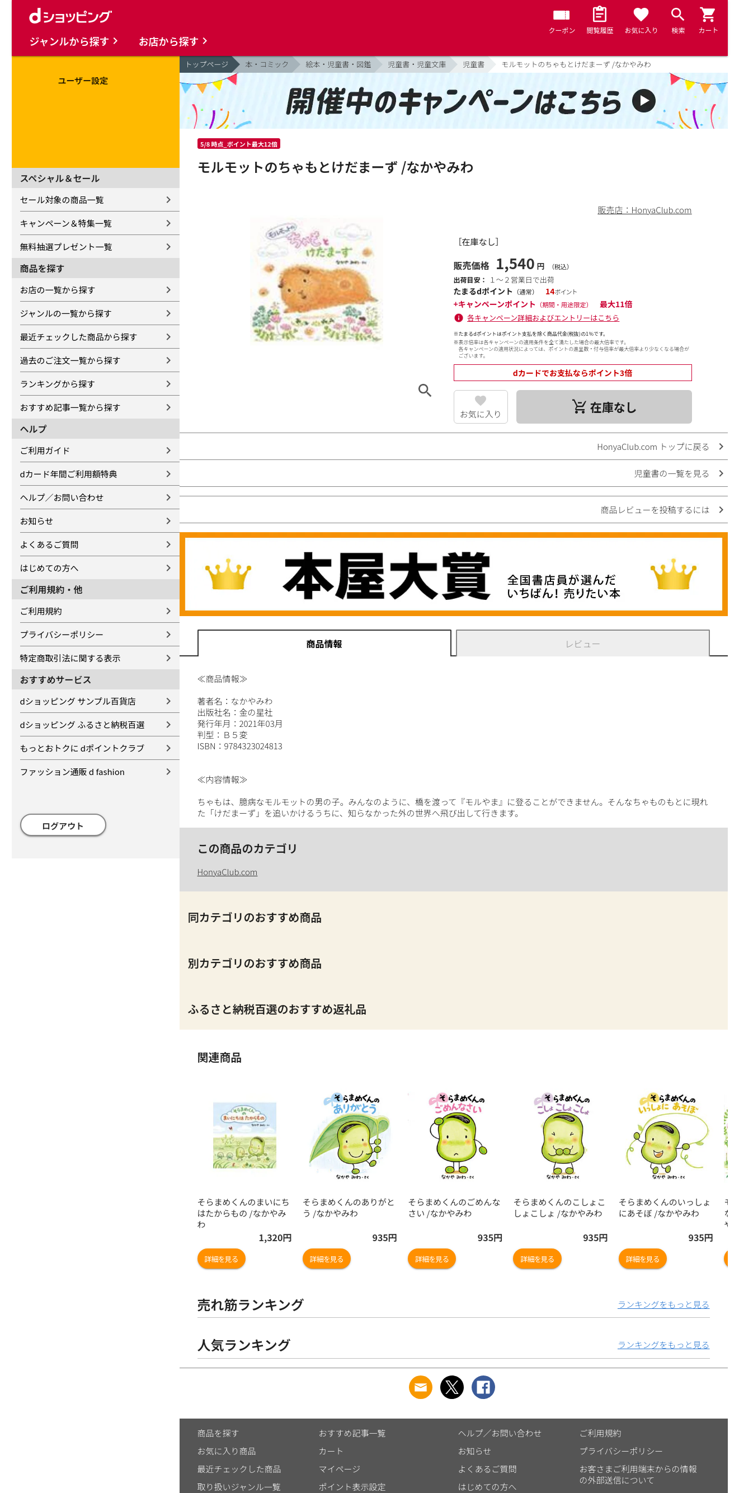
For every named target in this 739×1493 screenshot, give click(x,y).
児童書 (473, 64)
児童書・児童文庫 (417, 64)
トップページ (207, 64)
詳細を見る (221, 1258)
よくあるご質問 (49, 544)
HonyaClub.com (227, 871)
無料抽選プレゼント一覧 (66, 246)
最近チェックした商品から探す (79, 336)
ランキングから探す (58, 383)
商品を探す (218, 1433)
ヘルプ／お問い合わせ (62, 497)
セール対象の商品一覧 (62, 199)
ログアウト (63, 826)
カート (331, 1451)
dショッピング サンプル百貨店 (78, 701)
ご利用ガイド (45, 450)
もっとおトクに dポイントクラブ (82, 748)
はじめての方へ (49, 568)
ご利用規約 (41, 611)
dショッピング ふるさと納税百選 (82, 724)
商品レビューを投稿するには (654, 509)
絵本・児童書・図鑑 (338, 64)
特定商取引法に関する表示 (70, 658)
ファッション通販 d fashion (72, 771)
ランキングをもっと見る (664, 1304)
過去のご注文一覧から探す (70, 360)
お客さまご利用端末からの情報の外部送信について (638, 1474)
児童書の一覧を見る (671, 473)
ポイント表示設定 (352, 1486)
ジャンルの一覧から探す (66, 313)
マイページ (340, 1469)
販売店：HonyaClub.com (645, 209)
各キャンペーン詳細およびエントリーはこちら (543, 317)
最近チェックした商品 (239, 1469)
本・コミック (267, 64)
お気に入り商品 (226, 1451)
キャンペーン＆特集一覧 (66, 223)
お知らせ (37, 521)
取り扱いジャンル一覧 (239, 1486)
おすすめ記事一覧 (352, 1433)
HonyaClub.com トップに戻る (653, 446)
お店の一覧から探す (58, 289)
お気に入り (481, 414)
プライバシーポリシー (62, 634)
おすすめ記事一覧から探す (70, 407)
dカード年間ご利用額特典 (68, 474)
